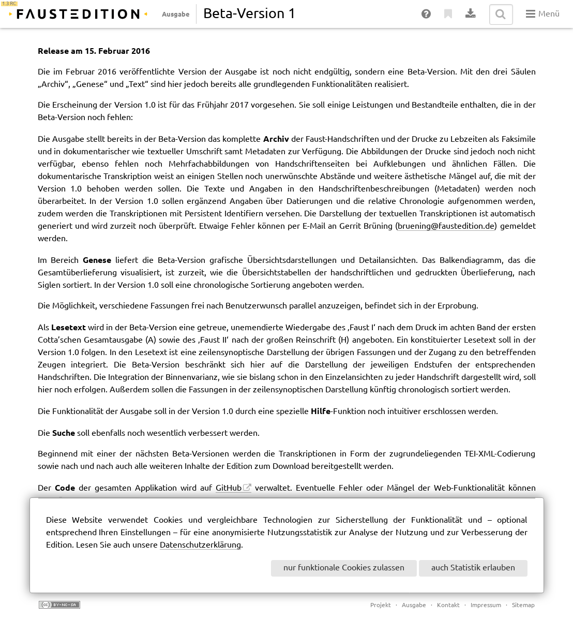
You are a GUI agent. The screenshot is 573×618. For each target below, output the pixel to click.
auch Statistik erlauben (473, 568)
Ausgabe (176, 14)
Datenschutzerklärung (200, 545)
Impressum (486, 605)
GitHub (229, 488)
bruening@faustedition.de (446, 226)
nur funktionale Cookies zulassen (343, 568)
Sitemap (523, 605)
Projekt (380, 605)
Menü (543, 14)
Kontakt (448, 605)
